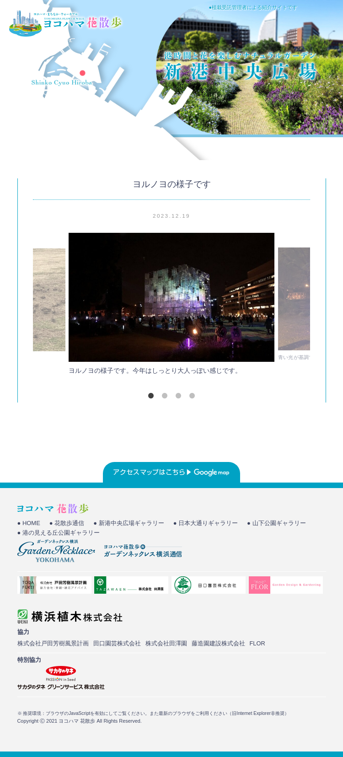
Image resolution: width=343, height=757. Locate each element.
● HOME (28, 523)
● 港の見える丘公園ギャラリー (58, 532)
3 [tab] (178, 395)
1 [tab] (150, 395)
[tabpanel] (171, 306)
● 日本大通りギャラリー (205, 523)
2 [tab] (164, 395)
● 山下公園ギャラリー (276, 523)
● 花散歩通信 (66, 523)
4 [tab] (192, 395)
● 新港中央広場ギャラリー (128, 523)
